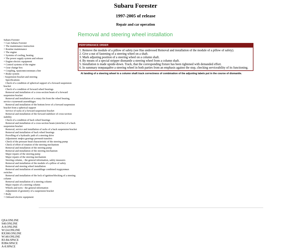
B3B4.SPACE (10, 243)
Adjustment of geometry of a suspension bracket (29, 190)
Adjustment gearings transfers (28, 138)
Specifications (13, 79)
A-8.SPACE (8, 246)
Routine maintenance (16, 49)
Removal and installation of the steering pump (29, 147)
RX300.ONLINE (11, 233)
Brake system (12, 73)
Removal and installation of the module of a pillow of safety (36, 163)
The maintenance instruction (20, 45)
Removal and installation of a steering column (29, 181)
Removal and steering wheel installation (26, 166)
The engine (11, 52)
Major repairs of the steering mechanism (26, 156)
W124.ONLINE (11, 230)
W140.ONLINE (11, 236)
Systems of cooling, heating (19, 55)
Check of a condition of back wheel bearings (28, 119)
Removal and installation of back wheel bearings (30, 132)
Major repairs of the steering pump (23, 153)
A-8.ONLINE (10, 226)
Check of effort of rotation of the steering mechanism (32, 144)
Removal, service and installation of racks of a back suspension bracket (41, 129)
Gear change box (14, 67)
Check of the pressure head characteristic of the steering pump (37, 141)
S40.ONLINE (10, 223)
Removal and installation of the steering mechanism (32, 150)
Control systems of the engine (20, 64)
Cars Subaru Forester (16, 42)
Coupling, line (23, 70)
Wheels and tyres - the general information (26, 187)
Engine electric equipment (19, 61)
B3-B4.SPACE (10, 239)
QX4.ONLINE (10, 220)
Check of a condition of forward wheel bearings (30, 89)
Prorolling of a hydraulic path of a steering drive (30, 135)
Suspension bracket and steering (21, 76)
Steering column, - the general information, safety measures (35, 160)
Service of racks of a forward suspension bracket (30, 110)
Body (8, 193)
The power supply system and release (24, 58)
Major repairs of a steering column (23, 184)
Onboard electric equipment (20, 197)
